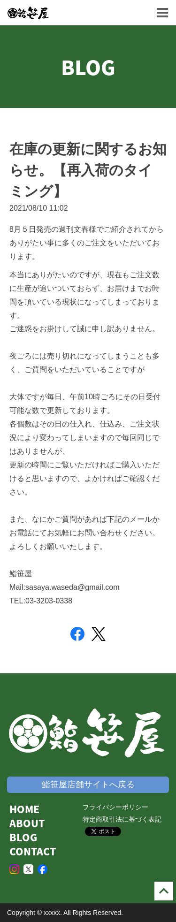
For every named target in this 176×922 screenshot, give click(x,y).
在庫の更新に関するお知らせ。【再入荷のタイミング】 (88, 170)
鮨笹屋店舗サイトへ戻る (88, 784)
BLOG (23, 837)
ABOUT (27, 823)
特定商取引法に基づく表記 (122, 819)
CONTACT (32, 851)
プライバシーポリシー (115, 807)
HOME (24, 809)
